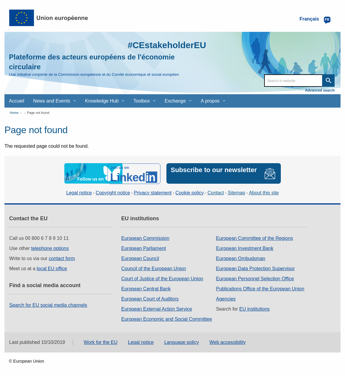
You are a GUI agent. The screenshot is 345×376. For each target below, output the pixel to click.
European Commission (145, 237)
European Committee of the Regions (254, 237)
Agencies (226, 298)
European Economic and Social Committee (166, 318)
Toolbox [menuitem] (141, 100)
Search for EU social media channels (48, 304)
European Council (140, 258)
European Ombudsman (240, 258)
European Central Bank (146, 288)
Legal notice (79, 192)
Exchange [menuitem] (175, 100)
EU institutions (254, 308)
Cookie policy (189, 192)
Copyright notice (113, 192)
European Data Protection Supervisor (255, 268)
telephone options (50, 248)
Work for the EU (101, 342)
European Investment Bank (244, 248)
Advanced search (320, 90)
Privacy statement (152, 192)
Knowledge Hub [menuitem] (102, 100)
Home (14, 112)
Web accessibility (227, 342)
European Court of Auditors (150, 298)
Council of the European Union (153, 268)
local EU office (52, 268)
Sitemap (236, 192)
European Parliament (143, 248)
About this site (264, 192)
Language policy (181, 342)
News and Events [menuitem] (51, 100)
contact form (62, 258)
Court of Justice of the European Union (162, 278)
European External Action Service (156, 308)
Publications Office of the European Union (260, 288)
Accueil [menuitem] (16, 100)
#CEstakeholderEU (166, 45)
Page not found (38, 112)
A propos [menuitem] (210, 100)
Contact (215, 192)
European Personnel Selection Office (255, 278)
